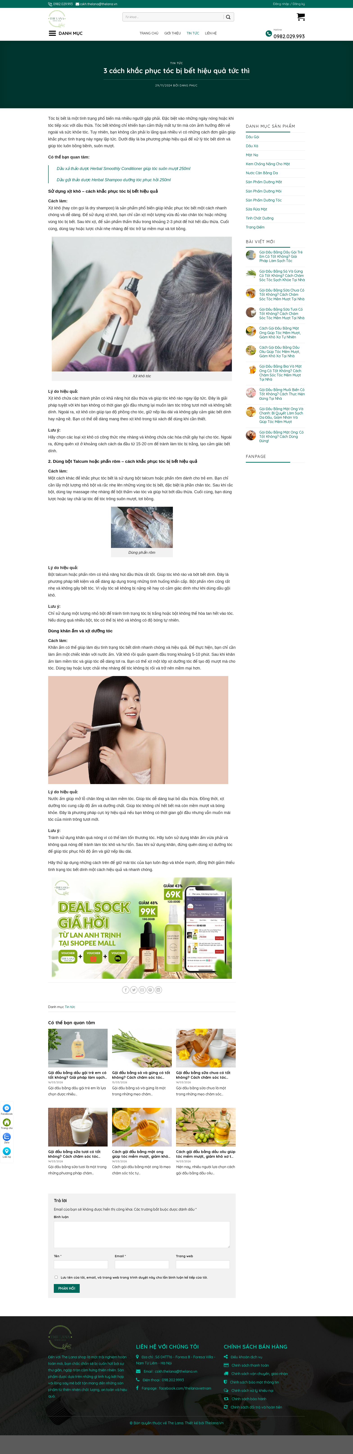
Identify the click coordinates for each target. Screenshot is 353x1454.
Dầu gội (252, 137)
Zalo (7, 1138)
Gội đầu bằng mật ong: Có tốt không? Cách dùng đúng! (281, 436)
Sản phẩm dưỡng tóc (264, 200)
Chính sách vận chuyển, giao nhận (256, 1373)
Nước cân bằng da (262, 173)
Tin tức (193, 33)
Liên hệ (211, 33)
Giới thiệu (172, 33)
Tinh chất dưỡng (260, 218)
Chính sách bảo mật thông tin (251, 1382)
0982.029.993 (61, 4)
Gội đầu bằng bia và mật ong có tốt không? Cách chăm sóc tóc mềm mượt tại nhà (280, 373)
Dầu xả (252, 146)
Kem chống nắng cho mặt (268, 164)
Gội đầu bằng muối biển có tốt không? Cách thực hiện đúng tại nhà (282, 394)
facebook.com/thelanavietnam (185, 1388)
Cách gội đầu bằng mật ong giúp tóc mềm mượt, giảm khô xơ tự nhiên (280, 332)
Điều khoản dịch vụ (243, 1357)
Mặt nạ (252, 155)
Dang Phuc (189, 85)
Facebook (7, 1109)
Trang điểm (255, 227)
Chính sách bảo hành (245, 1399)
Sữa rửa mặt (256, 209)
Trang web (184, 1256)
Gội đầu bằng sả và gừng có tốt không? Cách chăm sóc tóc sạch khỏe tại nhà (282, 275)
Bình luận (61, 1217)
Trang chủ (149, 33)
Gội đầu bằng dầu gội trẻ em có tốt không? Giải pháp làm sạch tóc (281, 256)
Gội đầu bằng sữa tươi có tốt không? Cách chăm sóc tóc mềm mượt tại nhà (281, 313)
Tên (57, 1256)
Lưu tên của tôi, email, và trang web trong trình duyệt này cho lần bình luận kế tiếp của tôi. (134, 1277)
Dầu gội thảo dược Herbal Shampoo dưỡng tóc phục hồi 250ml (114, 180)
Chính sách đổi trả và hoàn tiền (253, 1407)
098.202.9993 (173, 1380)
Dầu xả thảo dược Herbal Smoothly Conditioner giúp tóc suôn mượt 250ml (123, 168)
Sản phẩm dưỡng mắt (264, 182)
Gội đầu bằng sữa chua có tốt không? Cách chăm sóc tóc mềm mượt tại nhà (281, 294)
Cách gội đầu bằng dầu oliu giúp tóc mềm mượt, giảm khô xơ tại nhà (279, 351)
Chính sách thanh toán (246, 1365)
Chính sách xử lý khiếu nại (248, 1390)
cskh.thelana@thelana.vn (98, 4)
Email (120, 1256)
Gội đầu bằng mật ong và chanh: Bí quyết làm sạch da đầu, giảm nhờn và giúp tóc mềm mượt (281, 415)
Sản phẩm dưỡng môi (263, 191)
